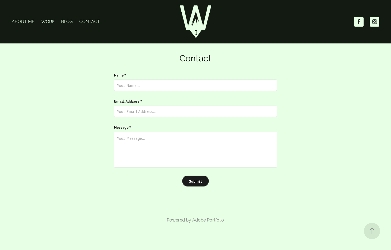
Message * (122, 127)
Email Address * (128, 101)
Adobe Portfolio (208, 220)
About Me (23, 21)
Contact (89, 21)
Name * (120, 75)
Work (48, 21)
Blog (66, 21)
